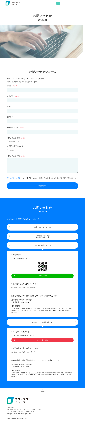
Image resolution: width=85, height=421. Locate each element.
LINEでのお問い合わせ (42, 245)
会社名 (9, 106)
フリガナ (10, 96)
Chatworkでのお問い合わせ (42, 322)
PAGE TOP (42, 392)
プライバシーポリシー (14, 178)
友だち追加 (42, 276)
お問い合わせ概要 (13, 138)
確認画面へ (42, 186)
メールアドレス (12, 127)
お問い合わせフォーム (42, 227)
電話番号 (10, 117)
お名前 (9, 85)
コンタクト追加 (42, 340)
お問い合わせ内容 (13, 156)
